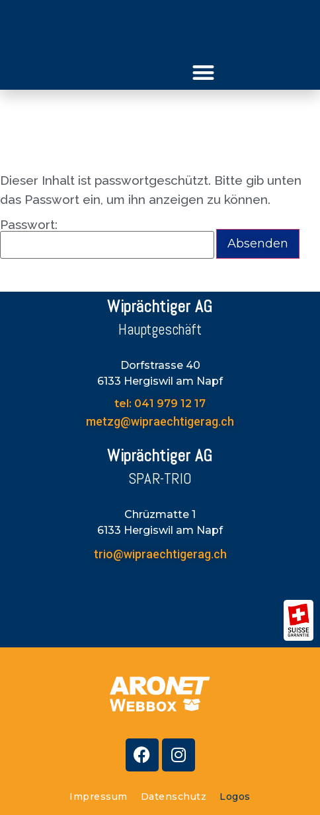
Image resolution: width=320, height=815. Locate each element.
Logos (235, 796)
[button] (203, 72)
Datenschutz (174, 796)
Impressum (98, 796)
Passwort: (107, 238)
